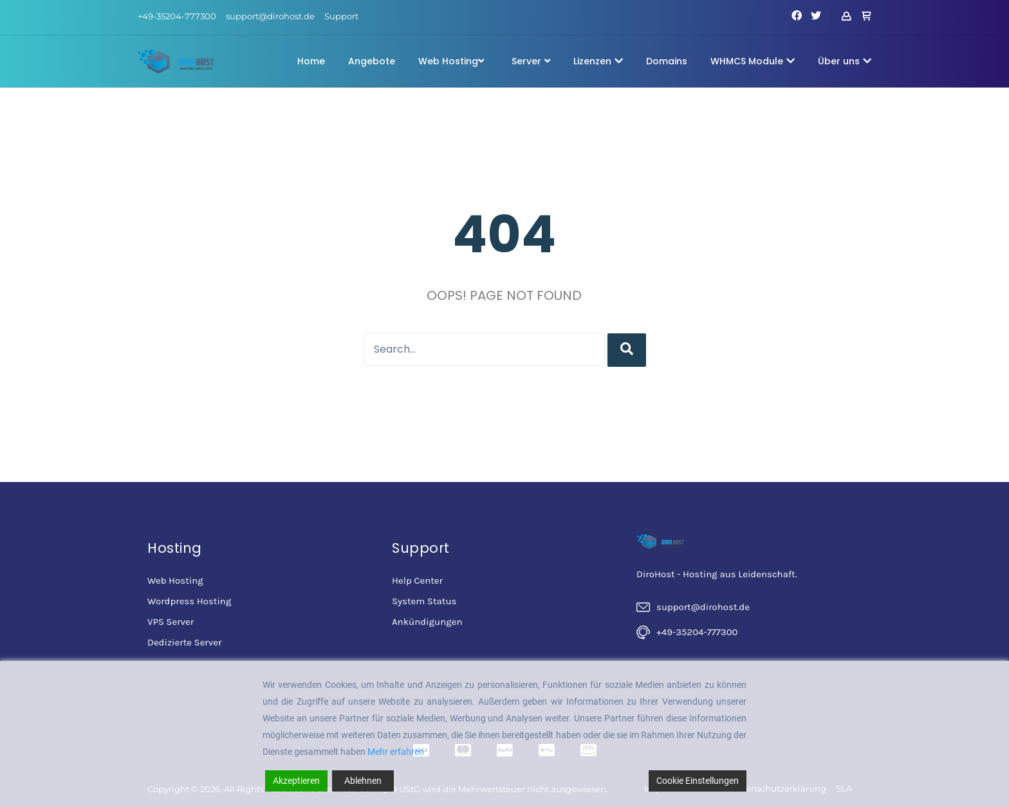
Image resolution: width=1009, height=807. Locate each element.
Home (311, 61)
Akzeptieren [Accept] (296, 780)
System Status (424, 601)
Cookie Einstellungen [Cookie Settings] (697, 780)
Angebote (371, 61)
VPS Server (170, 621)
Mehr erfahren (395, 752)
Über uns (844, 61)
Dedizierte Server (184, 642)
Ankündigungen (427, 621)
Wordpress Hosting (189, 601)
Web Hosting (451, 61)
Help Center (417, 580)
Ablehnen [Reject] (363, 780)
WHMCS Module (752, 61)
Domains (666, 61)
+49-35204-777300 (177, 16)
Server (531, 61)
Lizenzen (598, 61)
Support (341, 16)
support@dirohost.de (270, 16)
